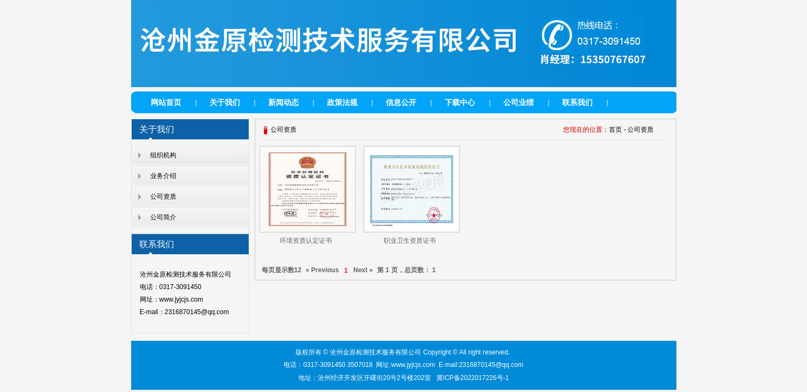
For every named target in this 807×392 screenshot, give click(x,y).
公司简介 (163, 217)
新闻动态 (283, 102)
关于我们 (225, 102)
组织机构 (163, 155)
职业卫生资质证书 (410, 240)
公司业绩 (518, 102)
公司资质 (163, 196)
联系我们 (577, 102)
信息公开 (401, 102)
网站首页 (166, 102)
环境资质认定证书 (306, 240)
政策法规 (342, 102)
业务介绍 (163, 176)
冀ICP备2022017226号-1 (472, 378)
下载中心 (460, 102)
